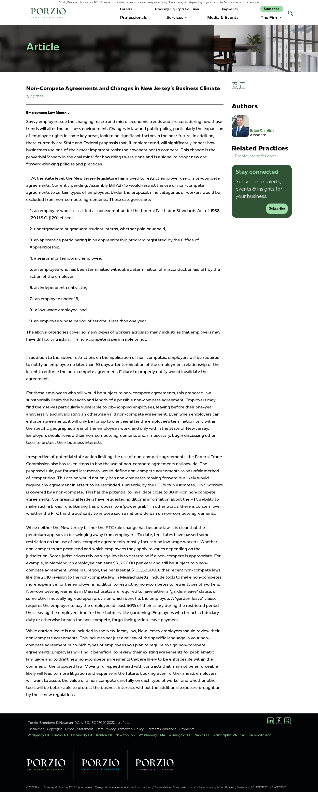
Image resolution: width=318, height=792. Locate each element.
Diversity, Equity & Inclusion (177, 9)
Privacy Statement (79, 729)
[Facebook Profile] (279, 720)
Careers (126, 9)
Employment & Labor (255, 155)
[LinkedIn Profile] (270, 720)
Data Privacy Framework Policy (120, 729)
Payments (230, 9)
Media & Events (222, 17)
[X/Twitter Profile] (287, 720)
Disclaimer (36, 729)
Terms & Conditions (161, 729)
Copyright (54, 729)
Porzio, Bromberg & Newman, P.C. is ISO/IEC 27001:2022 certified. (78, 723)
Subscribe (271, 9)
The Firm (272, 17)
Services (177, 17)
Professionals (133, 17)
